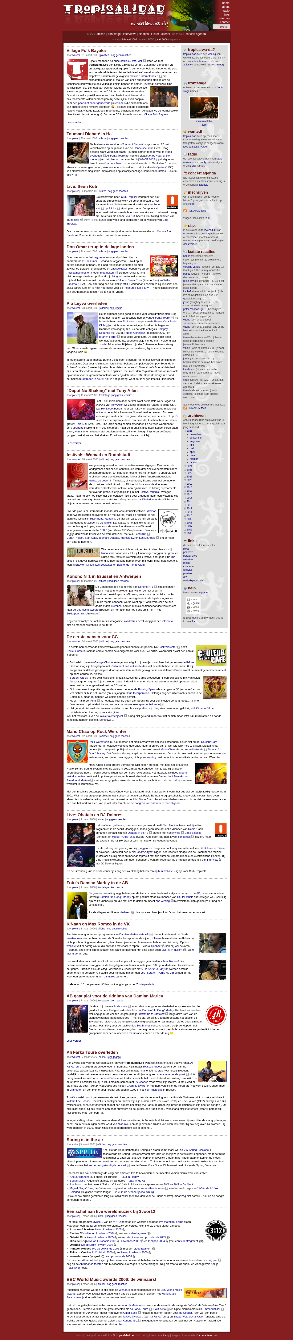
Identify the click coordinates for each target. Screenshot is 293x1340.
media (186, 562)
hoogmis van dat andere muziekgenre (157, 803)
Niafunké (123, 1124)
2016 (189, 494)
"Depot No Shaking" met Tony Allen (102, 390)
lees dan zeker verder (195, 146)
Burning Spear (147, 689)
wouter (76, 55)
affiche (101, 34)
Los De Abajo (147, 537)
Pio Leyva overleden (87, 303)
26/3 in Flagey (130, 1176)
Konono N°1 (145, 586)
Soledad (75, 1192)
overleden (96, 155)
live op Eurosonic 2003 (102, 1241)
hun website (165, 871)
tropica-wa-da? (201, 50)
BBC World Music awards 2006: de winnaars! (111, 1279)
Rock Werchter (167, 647)
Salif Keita (91, 537)
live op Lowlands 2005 (108, 1229)
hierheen (124, 912)
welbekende (196, 749)
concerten (192, 61)
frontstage (114, 34)
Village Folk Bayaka (86, 50)
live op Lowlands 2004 (100, 1233)
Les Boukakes (104, 564)
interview (167, 621)
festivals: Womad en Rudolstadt (98, 454)
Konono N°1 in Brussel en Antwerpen (104, 576)
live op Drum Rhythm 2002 (97, 1244)
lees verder (190, 244)
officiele (131, 60)
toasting (151, 757)
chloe (75, 1144)
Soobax (155, 946)
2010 (189, 515)
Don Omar (91, 261)
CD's (212, 61)
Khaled (146, 499)
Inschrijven (198, 192)
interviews (129, 34)
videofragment (137, 1233)
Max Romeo (170, 961)
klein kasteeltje (153, 1089)
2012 (189, 508)
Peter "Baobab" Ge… (194, 309)
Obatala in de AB (138, 832)
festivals (203, 61)
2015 (189, 497)
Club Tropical (129, 196)
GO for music (185, 897)
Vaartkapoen (74, 938)
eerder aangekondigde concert (107, 1165)
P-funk (190, 662)
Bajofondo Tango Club (130, 564)
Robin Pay (188, 280)
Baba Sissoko (193, 832)
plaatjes (144, 34)
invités (176, 832)
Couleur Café (75, 651)
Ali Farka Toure (139, 1309)
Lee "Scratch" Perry (152, 972)
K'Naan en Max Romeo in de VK (98, 924)
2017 (189, 490)
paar (81, 103)
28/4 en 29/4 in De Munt (178, 1184)
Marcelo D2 (128, 537)
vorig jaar (211, 1260)
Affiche (102, 138)
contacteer (205, 1335)
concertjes (184, 836)
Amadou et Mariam (78, 780)
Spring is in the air (85, 1139)
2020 (189, 480)
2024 (189, 466)
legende (203, 592)
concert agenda (196, 34)
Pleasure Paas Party (136, 287)
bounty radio (205, 162)
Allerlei (104, 308)
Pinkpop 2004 (156, 1241)
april (192, 452)
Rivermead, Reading (102, 518)
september (196, 437)
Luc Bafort (188, 291)
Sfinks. (108, 522)
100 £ (103, 530)
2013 (189, 505)
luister (155, 34)
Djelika (160, 167)
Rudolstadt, (108, 553)
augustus (195, 441)
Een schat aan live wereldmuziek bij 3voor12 (111, 1211)
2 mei (173, 972)
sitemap (224, 18)
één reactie (116, 308)
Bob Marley (143, 1025)
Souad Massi (78, 1180)
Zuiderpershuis (76, 613)
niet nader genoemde (97, 103)
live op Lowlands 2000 (134, 1252)
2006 (189, 529)
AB (198, 893)
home (225, 3)
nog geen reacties (121, 55)
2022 (189, 473)
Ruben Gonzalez (134, 332)
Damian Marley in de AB (133, 934)
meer (220, 64)
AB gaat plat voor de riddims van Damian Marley (115, 996)
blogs (186, 548)
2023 (189, 469)
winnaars (124, 1289)
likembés (116, 606)
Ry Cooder (141, 1081)
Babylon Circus (84, 564)
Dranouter (75, 1089)
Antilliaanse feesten (78, 272)
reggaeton (100, 257)
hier (120, 1324)
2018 (189, 487)
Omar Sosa (130, 1312)
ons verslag (163, 901)
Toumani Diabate (109, 537)
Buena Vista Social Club (188, 1316)
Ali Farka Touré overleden (92, 1052)
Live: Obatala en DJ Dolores (95, 814)
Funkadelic (135, 666)
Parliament (117, 666)
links (226, 14)
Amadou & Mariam (129, 1305)
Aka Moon (76, 1184)
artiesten (188, 64)
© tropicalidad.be (123, 1335)
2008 (189, 522)
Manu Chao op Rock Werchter (96, 731)
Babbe (186, 256)
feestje (75, 219)
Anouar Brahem (79, 1176)
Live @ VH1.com (172, 949)
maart (193, 455)
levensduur (210, 230)
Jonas (186, 358)
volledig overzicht (194, 580)
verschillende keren (152, 1188)
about (225, 6)
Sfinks (221, 848)
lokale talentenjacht (111, 716)
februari (194, 458)
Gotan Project (75, 537)
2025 (189, 430)
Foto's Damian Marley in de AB (97, 882)
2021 (189, 476)
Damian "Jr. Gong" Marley (115, 897)
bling (115, 276)
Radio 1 (193, 829)
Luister (102, 191)
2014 (189, 501)
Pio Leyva (129, 321)
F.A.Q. (207, 218)
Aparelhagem (145, 851)
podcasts (188, 552)
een (75, 103)
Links (192, 541)
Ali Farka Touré (115, 155)
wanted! (195, 131)
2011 (189, 511)
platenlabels (118, 103)
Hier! (76, 174)
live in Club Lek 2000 (100, 1252)
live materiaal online (171, 1221)
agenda (203, 184)
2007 (189, 526)
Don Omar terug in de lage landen (100, 247)
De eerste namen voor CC (92, 636)
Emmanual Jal (211, 1309)
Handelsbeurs (142, 148)
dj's (185, 577)
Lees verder (74, 122)
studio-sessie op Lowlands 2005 (146, 1237)
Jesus (186, 302)
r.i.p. (192, 225)
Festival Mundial (149, 491)
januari (194, 462)
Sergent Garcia (79, 677)
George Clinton (103, 662)
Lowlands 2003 (130, 1241)
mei (192, 448)
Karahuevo (189, 369)
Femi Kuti (140, 534)
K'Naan (156, 938)
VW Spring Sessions (196, 1149)
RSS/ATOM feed (197, 210)
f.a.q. (195, 621)
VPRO (117, 1221)
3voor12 (98, 1221)
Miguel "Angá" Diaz (123, 836)
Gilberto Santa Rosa (129, 280)
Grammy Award (113, 163)
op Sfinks (110, 208)
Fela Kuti (130, 216)
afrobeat (78, 427)
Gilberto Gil (203, 708)
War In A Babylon (157, 968)
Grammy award (136, 1085)
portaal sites (190, 555)
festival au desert (99, 480)
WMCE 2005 (147, 159)
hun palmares (106, 976)
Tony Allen (117, 404)
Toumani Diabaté (132, 144)
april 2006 (162, 39)
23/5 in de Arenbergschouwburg (134, 1192)
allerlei (165, 34)
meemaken (107, 272)
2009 (189, 519)
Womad (151, 511)
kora (108, 144)
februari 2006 (129, 39)
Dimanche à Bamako (171, 776)
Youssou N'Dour (152, 1066)
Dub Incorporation (138, 693)
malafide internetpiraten (144, 76)
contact (224, 22)
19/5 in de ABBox (207, 1188)
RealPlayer (73, 1267)
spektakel (121, 268)
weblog (212, 54)
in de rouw (120, 1006)
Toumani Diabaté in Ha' (90, 134)
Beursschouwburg (87, 609)
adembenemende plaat (171, 1074)
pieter (75, 138)
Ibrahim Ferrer (108, 336)
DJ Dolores (206, 848)
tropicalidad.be (191, 54)
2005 (189, 533)
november (195, 434)
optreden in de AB (93, 378)
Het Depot (107, 408)
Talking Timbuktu (132, 1316)
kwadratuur (130, 621)
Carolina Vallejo (191, 266)
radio (226, 10)
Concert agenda (202, 173)
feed (192, 203)
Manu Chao (168, 749)
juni (192, 444)
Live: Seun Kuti (82, 186)
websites (188, 559)
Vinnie (186, 348)
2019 (189, 483)
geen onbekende (149, 704)
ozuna (186, 319)
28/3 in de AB (137, 1180)
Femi (93, 700)
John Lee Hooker (79, 1101)
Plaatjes (104, 55)
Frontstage (104, 395)
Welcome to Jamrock (151, 1014)
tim (185, 337)
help (192, 588)
